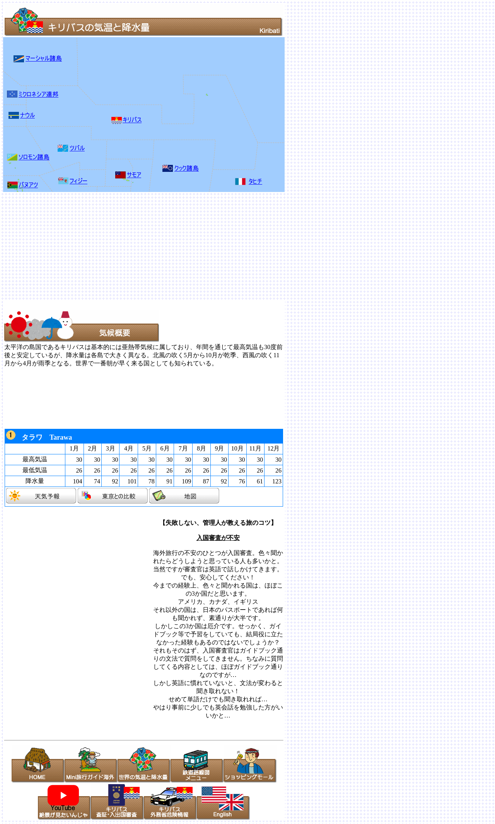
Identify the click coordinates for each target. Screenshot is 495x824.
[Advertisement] (235, 246)
